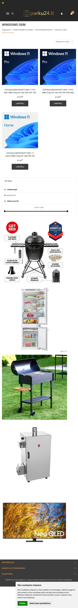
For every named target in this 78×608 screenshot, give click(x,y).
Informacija (8, 562)
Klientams (7, 574)
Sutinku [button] (22, 603)
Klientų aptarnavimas (13, 568)
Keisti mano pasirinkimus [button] (40, 603)
